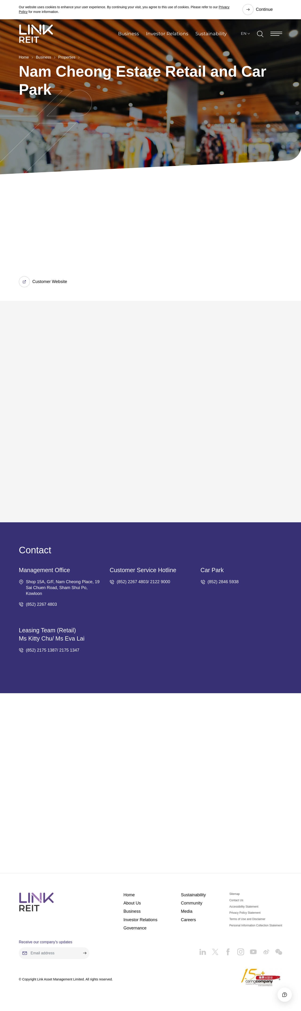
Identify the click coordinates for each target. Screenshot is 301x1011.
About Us (132, 903)
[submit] (84, 953)
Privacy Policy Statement (245, 913)
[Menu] (276, 34)
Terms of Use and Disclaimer (247, 919)
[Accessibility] (284, 994)
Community (191, 903)
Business (128, 34)
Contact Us (236, 900)
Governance (135, 928)
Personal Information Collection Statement (255, 925)
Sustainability (211, 34)
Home (24, 57)
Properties (66, 57)
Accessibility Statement (243, 907)
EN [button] (243, 34)
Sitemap (234, 894)
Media (186, 911)
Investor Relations (167, 34)
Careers (188, 920)
